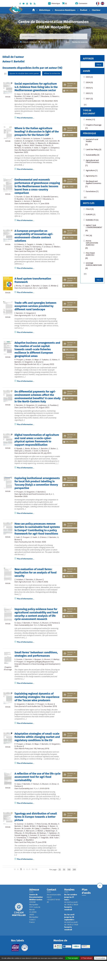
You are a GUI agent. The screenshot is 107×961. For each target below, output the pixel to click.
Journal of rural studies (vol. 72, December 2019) (38, 706)
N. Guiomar (19, 824)
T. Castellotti (46, 138)
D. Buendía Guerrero (49, 196)
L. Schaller (38, 244)
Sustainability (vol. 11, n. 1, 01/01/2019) (34, 788)
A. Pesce (25, 145)
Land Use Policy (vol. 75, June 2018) (32, 842)
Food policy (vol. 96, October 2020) (32, 542)
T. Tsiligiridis (43, 837)
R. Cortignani (28, 141)
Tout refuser (86, 958)
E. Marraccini (29, 831)
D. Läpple (26, 286)
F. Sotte (35, 148)
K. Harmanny (36, 247)
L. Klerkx (26, 448)
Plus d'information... (25, 118)
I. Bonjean (37, 659)
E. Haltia (26, 247)
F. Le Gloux (46, 247)
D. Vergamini (28, 249)
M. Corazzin (26, 828)
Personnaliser (100, 958)
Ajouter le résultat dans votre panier (24, 73)
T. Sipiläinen (52, 833)
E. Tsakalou (44, 359)
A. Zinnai (53, 784)
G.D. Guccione (51, 141)
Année (86, 71)
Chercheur (96, 10)
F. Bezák (25, 826)
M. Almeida (52, 824)
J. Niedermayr (49, 831)
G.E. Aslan (27, 96)
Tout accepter (72, 958)
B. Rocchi (47, 145)
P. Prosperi (19, 359)
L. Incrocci (18, 98)
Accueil (33, 10)
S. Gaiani (44, 286)
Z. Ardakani (19, 579)
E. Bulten (52, 448)
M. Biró (32, 826)
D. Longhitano (41, 405)
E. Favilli (34, 537)
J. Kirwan (27, 359)
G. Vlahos (53, 359)
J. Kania (54, 828)
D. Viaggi (37, 249)
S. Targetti (43, 148)
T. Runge (18, 249)
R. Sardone (26, 148)
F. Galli (23, 143)
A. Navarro (54, 96)
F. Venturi (35, 623)
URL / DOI (69, 90)
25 (60, 869)
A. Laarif (35, 96)
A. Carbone (35, 138)
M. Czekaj (35, 828)
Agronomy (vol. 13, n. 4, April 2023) (32, 315)
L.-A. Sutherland (53, 835)
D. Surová (41, 835)
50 (64, 869)
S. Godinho (29, 824)
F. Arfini (17, 138)
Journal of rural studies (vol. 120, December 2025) (38, 101)
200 (74, 869)
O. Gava (18, 94)
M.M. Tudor (54, 837)
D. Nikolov (56, 247)
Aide (67, 42)
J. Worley (18, 286)
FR (97, 3)
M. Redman (41, 833)
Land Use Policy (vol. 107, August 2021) (34, 407)
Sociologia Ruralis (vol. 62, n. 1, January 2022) (36, 364)
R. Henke (30, 143)
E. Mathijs (55, 659)
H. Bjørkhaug (42, 826)
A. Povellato (52, 405)
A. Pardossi (54, 623)
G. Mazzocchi (41, 143)
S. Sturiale (26, 94)
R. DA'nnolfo (39, 141)
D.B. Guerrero (46, 94)
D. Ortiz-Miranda (29, 833)
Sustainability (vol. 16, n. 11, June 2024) (34, 203)
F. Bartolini (28, 98)
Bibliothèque (44, 10)
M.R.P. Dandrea (36, 145)
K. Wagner (19, 840)
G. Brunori (38, 362)
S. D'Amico (42, 537)
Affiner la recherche (52, 73)
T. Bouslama (44, 96)
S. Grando (18, 659)
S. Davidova (45, 828)
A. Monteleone (52, 143)
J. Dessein (27, 451)
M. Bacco (34, 448)
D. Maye (35, 359)
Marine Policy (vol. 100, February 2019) (34, 748)
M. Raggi (18, 145)
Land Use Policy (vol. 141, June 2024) (33, 251)
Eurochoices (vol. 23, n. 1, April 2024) (33, 288)
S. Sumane (32, 835)
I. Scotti (35, 451)
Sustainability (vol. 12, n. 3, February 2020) (35, 625)
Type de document (89, 112)
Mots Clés (88, 203)
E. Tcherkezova (20, 837)
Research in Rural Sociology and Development (41, 664)
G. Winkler (53, 286)
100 (69, 869)
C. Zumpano (53, 148)
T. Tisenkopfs (32, 837)
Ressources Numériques (65, 10)
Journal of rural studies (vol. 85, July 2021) (35, 453)
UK (102, 3)
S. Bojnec (51, 826)
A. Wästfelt (28, 840)
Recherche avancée (79, 42)
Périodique (89, 133)
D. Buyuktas (19, 199)
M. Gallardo (35, 94)
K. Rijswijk (18, 448)
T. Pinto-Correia (41, 824)
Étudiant (83, 10)
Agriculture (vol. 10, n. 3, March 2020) (33, 582)
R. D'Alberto (19, 244)
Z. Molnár (39, 831)
